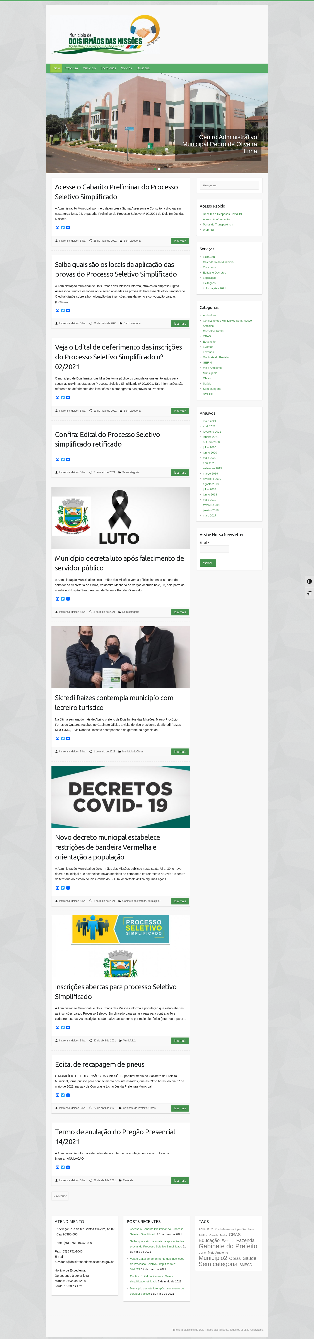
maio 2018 (209, 499)
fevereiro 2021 (212, 431)
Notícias (126, 68)
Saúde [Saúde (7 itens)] (249, 1258)
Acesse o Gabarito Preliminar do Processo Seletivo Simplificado (116, 192)
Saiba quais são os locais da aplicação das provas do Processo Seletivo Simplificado (116, 269)
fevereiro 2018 (212, 505)
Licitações (209, 283)
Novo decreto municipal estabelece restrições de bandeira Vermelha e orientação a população (107, 847)
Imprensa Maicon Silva (72, 240)
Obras (139, 751)
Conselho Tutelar (213, 331)
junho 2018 (210, 494)
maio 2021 (209, 421)
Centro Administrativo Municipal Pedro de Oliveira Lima (220, 144)
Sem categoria (132, 240)
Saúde (207, 383)
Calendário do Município (218, 262)
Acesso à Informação (216, 219)
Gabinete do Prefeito (134, 900)
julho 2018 (209, 489)
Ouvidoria (143, 68)
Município (89, 68)
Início (56, 68)
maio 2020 (209, 457)
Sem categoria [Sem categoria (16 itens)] (218, 1264)
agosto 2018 (211, 484)
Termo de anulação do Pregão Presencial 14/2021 (115, 1136)
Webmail (208, 229)
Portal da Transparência (218, 224)
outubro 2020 (211, 442)
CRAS (207, 336)
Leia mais (180, 241)
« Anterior (60, 1196)
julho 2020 (209, 447)
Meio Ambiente (212, 367)
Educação (209, 341)
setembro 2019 (212, 468)
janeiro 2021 (211, 436)
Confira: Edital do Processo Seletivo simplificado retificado (107, 439)
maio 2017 (209, 515)
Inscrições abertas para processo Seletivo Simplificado (116, 991)
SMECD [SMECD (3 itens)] (245, 1265)
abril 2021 (209, 426)
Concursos (210, 267)
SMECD (208, 394)
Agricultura (210, 315)
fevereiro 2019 (212, 478)
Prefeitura (71, 68)
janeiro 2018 (211, 510)
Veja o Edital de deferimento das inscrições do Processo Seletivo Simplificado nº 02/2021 (118, 357)
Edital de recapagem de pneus (99, 1064)
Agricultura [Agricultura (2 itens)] (206, 1229)
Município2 (128, 751)
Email (204, 542)
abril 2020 (209, 463)
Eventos (208, 346)
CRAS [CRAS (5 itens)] (235, 1234)
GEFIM (207, 362)
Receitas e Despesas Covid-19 (222, 214)
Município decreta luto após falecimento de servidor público (119, 563)
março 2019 (210, 473)
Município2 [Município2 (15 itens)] (213, 1257)
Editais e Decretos (214, 272)
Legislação (210, 277)
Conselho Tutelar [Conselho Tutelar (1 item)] (218, 1235)
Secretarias (108, 68)
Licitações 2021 (216, 288)
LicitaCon (209, 256)
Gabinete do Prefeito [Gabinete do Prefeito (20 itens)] (228, 1246)
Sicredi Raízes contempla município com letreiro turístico (114, 702)
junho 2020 (210, 452)
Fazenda (128, 1180)
